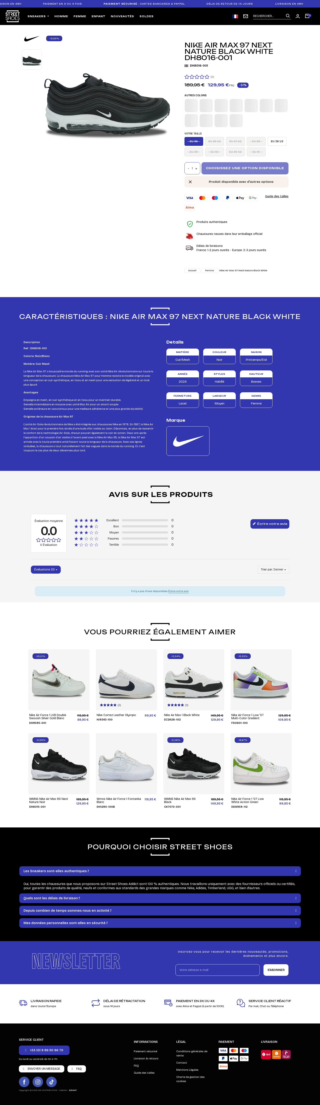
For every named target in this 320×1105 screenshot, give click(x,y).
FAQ (136, 1065)
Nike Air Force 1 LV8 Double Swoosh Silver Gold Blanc (47, 717)
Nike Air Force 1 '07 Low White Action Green (247, 800)
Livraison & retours (146, 1058)
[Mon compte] (298, 16)
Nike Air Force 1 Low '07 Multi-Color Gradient (247, 717)
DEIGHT (73, 1090)
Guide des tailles (276, 196)
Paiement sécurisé (145, 1051)
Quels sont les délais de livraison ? (52, 898)
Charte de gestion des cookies (190, 1079)
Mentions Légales (187, 1070)
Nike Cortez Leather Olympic (116, 715)
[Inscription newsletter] (245, 16)
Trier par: (267, 569)
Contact (181, 1062)
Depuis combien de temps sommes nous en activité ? (68, 911)
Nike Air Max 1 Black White (182, 715)
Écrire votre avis (270, 524)
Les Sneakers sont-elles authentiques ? (56, 871)
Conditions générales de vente (191, 1053)
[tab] (160, 871)
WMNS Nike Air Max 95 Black (180, 800)
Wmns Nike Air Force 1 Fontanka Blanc (119, 800)
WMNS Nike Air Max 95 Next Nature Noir (48, 800)
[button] (44, 1050)
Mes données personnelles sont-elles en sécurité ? (66, 923)
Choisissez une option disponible (245, 168)
